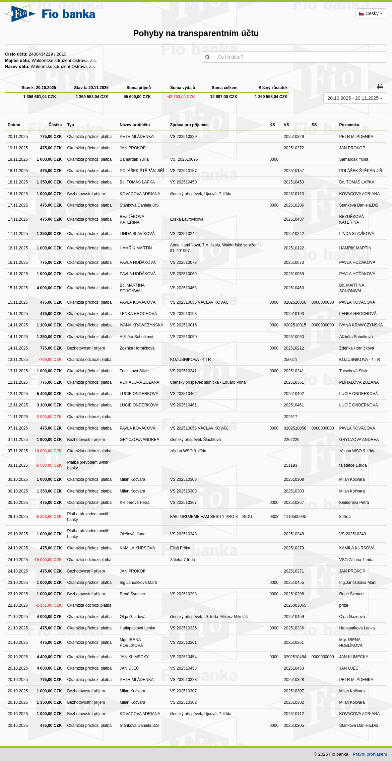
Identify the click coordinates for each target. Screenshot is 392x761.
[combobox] (371, 13)
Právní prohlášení (370, 754)
